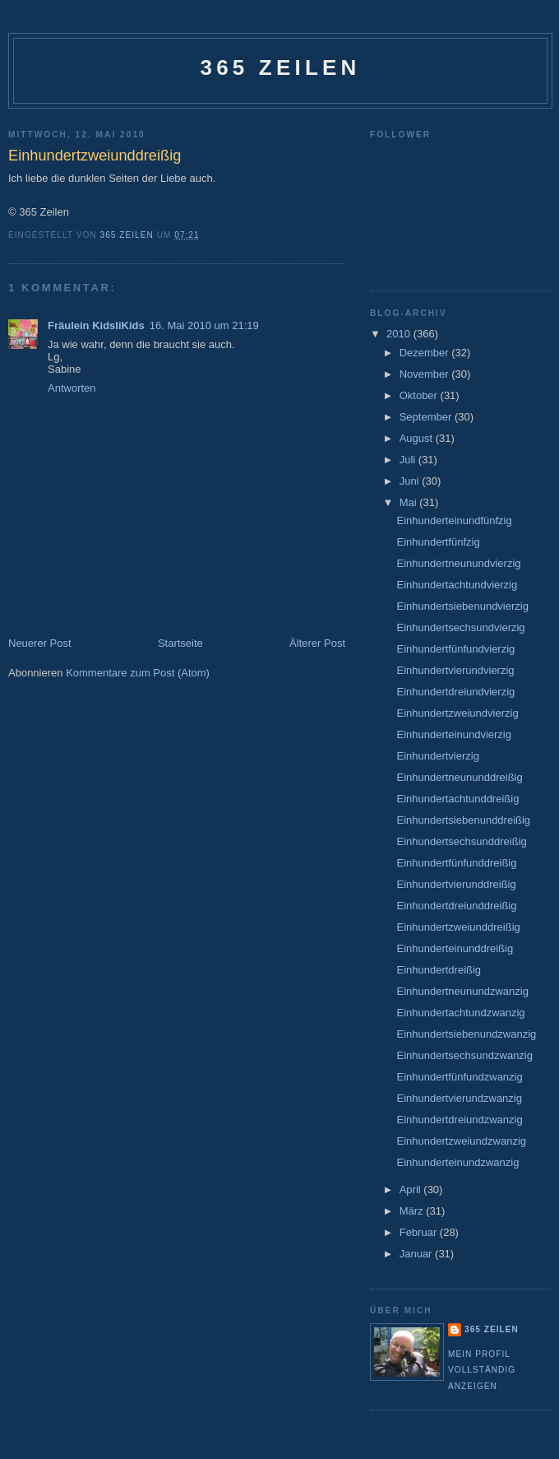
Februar (420, 1232)
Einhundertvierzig (437, 756)
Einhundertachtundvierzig (456, 584)
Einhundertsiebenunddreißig (463, 820)
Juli (409, 459)
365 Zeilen (280, 67)
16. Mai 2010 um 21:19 (204, 325)
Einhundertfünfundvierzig (455, 649)
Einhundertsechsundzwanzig (464, 1055)
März (413, 1211)
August (418, 438)
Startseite (180, 643)
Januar (417, 1254)
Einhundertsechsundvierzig (460, 627)
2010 (399, 334)
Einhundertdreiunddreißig (456, 905)
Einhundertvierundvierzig (455, 670)
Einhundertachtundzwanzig (460, 1012)
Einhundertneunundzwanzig (462, 991)
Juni (411, 481)
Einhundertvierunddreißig (455, 884)
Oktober (420, 395)
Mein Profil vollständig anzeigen (481, 1370)
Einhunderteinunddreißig (454, 948)
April (412, 1189)
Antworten (72, 388)
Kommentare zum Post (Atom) (138, 673)
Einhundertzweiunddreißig (458, 927)
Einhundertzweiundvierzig (457, 713)
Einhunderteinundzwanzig (457, 1162)
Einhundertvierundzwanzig (458, 1098)
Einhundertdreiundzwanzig (459, 1119)
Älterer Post (317, 643)
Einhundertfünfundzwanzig (459, 1077)
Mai (410, 502)
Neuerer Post (40, 643)
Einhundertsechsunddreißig (461, 841)
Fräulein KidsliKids (96, 325)
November (426, 374)
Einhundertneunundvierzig (458, 563)
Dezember (426, 352)
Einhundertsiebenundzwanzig (466, 1034)
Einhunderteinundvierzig (453, 734)
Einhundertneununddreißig (459, 777)
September (427, 417)
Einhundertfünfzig (437, 542)
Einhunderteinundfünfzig (453, 520)
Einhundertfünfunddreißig (456, 863)
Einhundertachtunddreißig (457, 798)
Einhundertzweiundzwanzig (461, 1141)
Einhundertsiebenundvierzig (462, 606)
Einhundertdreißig (438, 970)
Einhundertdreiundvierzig (455, 691)
